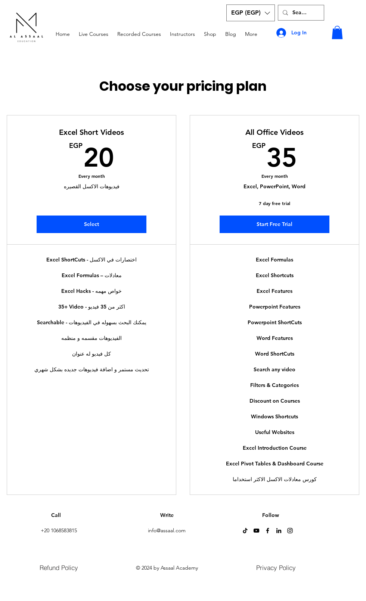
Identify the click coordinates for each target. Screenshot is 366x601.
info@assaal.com (167, 530)
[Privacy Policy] (276, 567)
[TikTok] (245, 530)
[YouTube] (256, 530)
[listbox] (250, 12)
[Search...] (300, 12)
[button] (250, 12)
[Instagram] (290, 530)
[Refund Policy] (59, 567)
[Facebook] (267, 530)
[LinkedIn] (278, 530)
